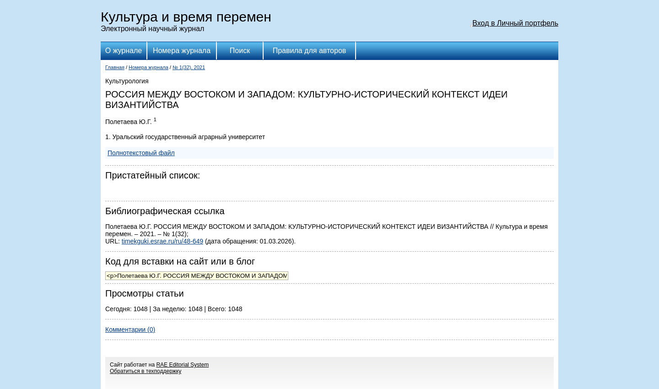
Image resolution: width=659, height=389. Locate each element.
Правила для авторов (309, 50)
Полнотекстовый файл (141, 153)
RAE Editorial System (182, 365)
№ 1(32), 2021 (189, 67)
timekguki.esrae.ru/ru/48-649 (162, 241)
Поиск (240, 50)
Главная (114, 67)
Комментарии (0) (130, 329)
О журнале (123, 50)
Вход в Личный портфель (515, 23)
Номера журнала (182, 50)
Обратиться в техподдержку (145, 371)
